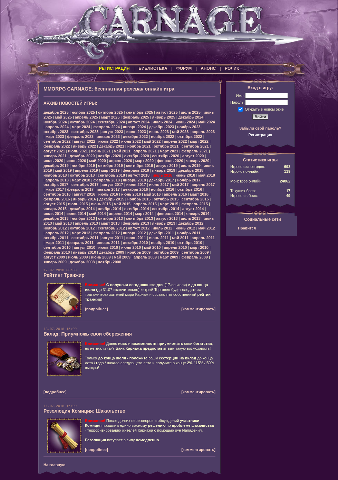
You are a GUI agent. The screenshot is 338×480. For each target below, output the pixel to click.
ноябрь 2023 (188, 127)
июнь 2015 (100, 204)
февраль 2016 (57, 199)
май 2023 (180, 132)
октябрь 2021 (166, 146)
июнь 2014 (76, 213)
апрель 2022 (175, 141)
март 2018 (81, 180)
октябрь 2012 (82, 228)
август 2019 (166, 165)
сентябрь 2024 (111, 122)
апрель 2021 (145, 151)
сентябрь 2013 (139, 218)
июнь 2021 (100, 151)
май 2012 (206, 228)
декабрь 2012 (191, 223)
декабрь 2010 (135, 243)
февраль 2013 (136, 223)
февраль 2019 (136, 170)
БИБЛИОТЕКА (152, 68)
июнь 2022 (131, 141)
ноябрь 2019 (83, 165)
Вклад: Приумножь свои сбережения (88, 334)
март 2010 (199, 247)
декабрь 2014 (82, 209)
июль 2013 (191, 218)
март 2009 (169, 257)
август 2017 (112, 184)
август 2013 (166, 218)
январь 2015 (55, 209)
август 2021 (54, 151)
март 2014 (144, 213)
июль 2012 (162, 228)
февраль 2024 (106, 127)
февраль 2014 (170, 213)
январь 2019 (163, 170)
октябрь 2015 (166, 199)
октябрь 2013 (110, 218)
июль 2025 (191, 112)
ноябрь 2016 (162, 189)
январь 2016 (84, 199)
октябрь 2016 (189, 189)
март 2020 (144, 161)
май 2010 (152, 247)
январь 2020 (198, 161)
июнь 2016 (131, 194)
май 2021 (122, 151)
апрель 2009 (145, 257)
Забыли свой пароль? (260, 128)
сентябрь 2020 (166, 156)
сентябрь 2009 (195, 252)
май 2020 (97, 161)
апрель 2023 (203, 132)
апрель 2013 (86, 223)
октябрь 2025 (110, 112)
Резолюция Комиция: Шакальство (84, 411)
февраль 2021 (194, 151)
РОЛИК (232, 68)
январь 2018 (134, 180)
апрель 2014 (120, 213)
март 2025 (110, 117)
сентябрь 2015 (195, 199)
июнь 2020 (76, 161)
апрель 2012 (57, 233)
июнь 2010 (131, 247)
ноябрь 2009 (139, 252)
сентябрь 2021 (195, 146)
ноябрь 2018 (55, 175)
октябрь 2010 (189, 243)
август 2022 (84, 141)
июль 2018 (162, 175)
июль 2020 (53, 161)
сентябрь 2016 (57, 194)
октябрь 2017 (56, 184)
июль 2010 (108, 247)
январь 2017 (108, 189)
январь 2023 (108, 136)
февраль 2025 (136, 117)
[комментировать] (198, 309)
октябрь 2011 (56, 238)
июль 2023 (136, 132)
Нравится (247, 228)
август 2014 (193, 209)
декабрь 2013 (56, 218)
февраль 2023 (80, 136)
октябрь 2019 (110, 165)
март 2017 (55, 189)
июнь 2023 (159, 132)
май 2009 (122, 257)
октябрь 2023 (56, 132)
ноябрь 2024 (55, 122)
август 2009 (54, 257)
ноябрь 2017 (188, 180)
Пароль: (237, 102)
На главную (54, 465)
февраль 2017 (80, 189)
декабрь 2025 (56, 112)
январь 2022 (84, 146)
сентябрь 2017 (85, 184)
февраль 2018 (106, 180)
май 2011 (180, 238)
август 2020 (193, 156)
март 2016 (199, 194)
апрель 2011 (203, 238)
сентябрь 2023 (85, 132)
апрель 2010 (175, 247)
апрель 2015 (145, 204)
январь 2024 (134, 127)
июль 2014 (53, 213)
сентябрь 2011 (85, 238)
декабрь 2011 (161, 233)
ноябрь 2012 (55, 228)
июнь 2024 (185, 122)
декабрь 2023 (161, 127)
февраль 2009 (194, 257)
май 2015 (122, 204)
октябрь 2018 (82, 175)
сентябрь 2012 (111, 228)
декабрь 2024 (191, 117)
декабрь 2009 (111, 252)
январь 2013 (163, 223)
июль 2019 (191, 165)
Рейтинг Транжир (64, 275)
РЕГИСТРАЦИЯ (114, 68)
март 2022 (199, 141)
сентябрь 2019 (139, 165)
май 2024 (206, 122)
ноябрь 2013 (83, 218)
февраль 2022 (57, 146)
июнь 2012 (185, 228)
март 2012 (81, 233)
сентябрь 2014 (166, 209)
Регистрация (260, 135)
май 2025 (63, 117)
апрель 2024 (57, 127)
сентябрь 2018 (111, 175)
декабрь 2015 (111, 199)
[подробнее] (96, 309)
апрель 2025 (86, 117)
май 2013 (63, 223)
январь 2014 (198, 213)
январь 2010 (84, 252)
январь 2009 (55, 262)
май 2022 (152, 141)
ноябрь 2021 (139, 146)
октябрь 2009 (166, 252)
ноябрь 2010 (162, 243)
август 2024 (138, 122)
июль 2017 (136, 184)
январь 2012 (134, 233)
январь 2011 (108, 243)
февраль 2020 (170, 161)
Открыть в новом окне (264, 109)
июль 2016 (108, 194)
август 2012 (138, 228)
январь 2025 (163, 117)
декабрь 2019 (56, 165)
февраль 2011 (80, 243)
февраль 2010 (57, 252)
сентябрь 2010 (57, 247)
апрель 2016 (175, 194)
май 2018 (206, 175)
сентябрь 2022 (57, 141)
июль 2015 (78, 204)
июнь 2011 (159, 238)
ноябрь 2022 (162, 136)
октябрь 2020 (136, 156)
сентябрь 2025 (139, 112)
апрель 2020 (120, 161)
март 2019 (110, 170)
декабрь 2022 (135, 136)
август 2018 (138, 175)
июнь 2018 (185, 175)
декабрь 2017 (161, 180)
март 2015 (169, 204)
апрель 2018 (57, 180)
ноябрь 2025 (83, 112)
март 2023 (55, 136)
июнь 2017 (159, 184)
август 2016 (84, 194)
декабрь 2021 (111, 146)
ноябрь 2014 (109, 209)
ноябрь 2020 (109, 156)
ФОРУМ (184, 68)
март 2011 (55, 243)
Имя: (240, 95)
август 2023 (112, 132)
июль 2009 (78, 257)
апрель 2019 (86, 170)
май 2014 (97, 213)
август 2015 (54, 204)
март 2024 (81, 127)
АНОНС (208, 68)
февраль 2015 (194, 204)
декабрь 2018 (191, 170)
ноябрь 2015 (139, 199)
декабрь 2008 (82, 262)
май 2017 (180, 184)
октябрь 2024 (82, 122)
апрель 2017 (203, 184)
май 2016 (152, 194)
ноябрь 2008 (109, 262)
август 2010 (84, 247)
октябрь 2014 (136, 209)
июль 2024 (162, 122)
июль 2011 (136, 238)
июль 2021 (78, 151)
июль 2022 (108, 141)
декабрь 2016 (135, 189)
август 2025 (166, 112)
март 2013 (110, 223)
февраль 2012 (106, 233)
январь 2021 (55, 156)
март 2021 (169, 151)
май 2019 (63, 170)
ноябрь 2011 (188, 233)
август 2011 (112, 238)
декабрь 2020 (82, 156)
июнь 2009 (100, 257)
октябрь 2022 (189, 136)
